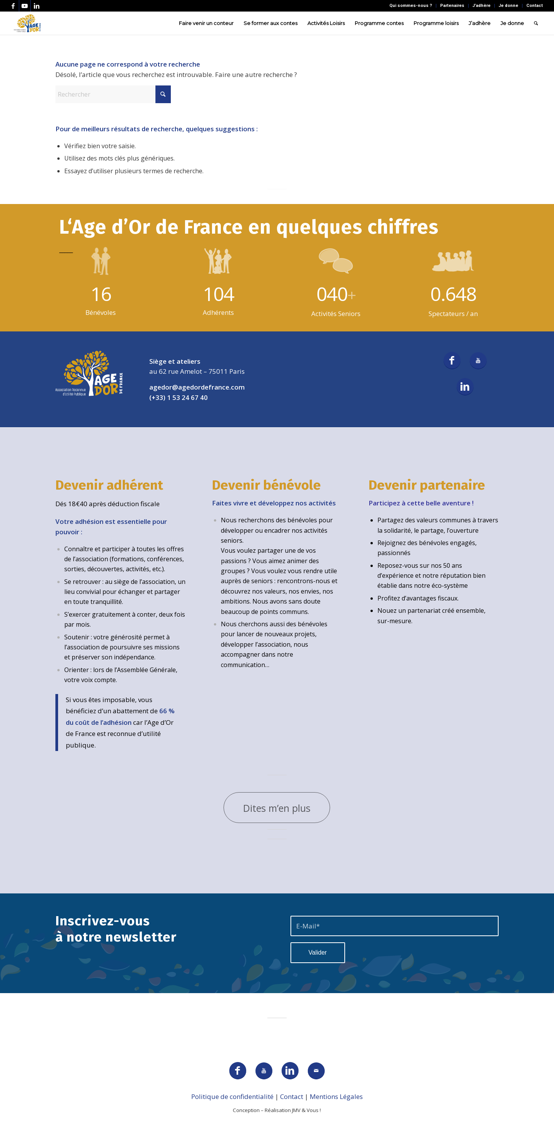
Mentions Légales (336, 1096)
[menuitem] (410, 6)
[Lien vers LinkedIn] (36, 6)
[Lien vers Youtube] (24, 6)
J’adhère (481, 5)
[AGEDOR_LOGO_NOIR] (27, 23)
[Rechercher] (536, 23)
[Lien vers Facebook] (13, 6)
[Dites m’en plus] (277, 807)
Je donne (508, 5)
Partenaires (452, 5)
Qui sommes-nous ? (410, 5)
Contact (534, 5)
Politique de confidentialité (232, 1096)
